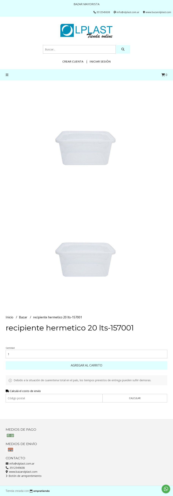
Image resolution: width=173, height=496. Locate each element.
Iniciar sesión (100, 61)
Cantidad (10, 347)
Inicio (10, 317)
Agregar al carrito (86, 365)
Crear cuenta (72, 61)
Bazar (23, 317)
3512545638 (15, 467)
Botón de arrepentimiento (24, 476)
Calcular (135, 398)
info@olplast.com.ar (20, 463)
